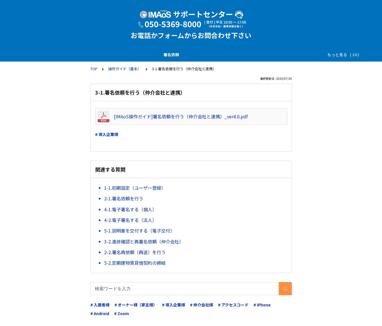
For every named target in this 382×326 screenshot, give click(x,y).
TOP (93, 68)
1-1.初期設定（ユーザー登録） (135, 187)
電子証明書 (204, 54)
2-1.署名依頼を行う (123, 198)
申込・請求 (263, 54)
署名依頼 (36, 54)
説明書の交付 (64, 54)
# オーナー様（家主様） (135, 305)
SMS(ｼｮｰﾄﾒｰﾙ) (96, 54)
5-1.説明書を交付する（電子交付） (139, 230)
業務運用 (179, 54)
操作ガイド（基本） (298, 54)
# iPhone (262, 305)
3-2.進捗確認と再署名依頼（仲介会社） (144, 241)
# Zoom (121, 313)
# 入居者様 (99, 305)
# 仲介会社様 (201, 305)
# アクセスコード (233, 305)
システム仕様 (234, 54)
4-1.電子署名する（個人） (130, 209)
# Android (99, 313)
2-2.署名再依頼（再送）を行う (135, 252)
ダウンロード (151, 54)
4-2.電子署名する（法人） (130, 220)
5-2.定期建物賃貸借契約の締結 (135, 262)
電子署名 (124, 54)
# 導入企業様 (106, 134)
